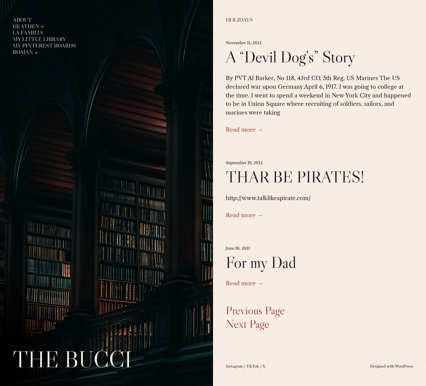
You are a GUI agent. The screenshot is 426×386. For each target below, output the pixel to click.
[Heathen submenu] (42, 26)
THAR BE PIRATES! (295, 176)
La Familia (28, 33)
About (22, 20)
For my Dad (261, 262)
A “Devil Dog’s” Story (290, 56)
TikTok (252, 366)
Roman (23, 52)
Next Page (247, 324)
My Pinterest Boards (44, 46)
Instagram (234, 366)
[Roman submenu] (36, 52)
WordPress (404, 366)
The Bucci (72, 359)
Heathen (26, 26)
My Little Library (39, 39)
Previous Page (255, 310)
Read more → (244, 129)
